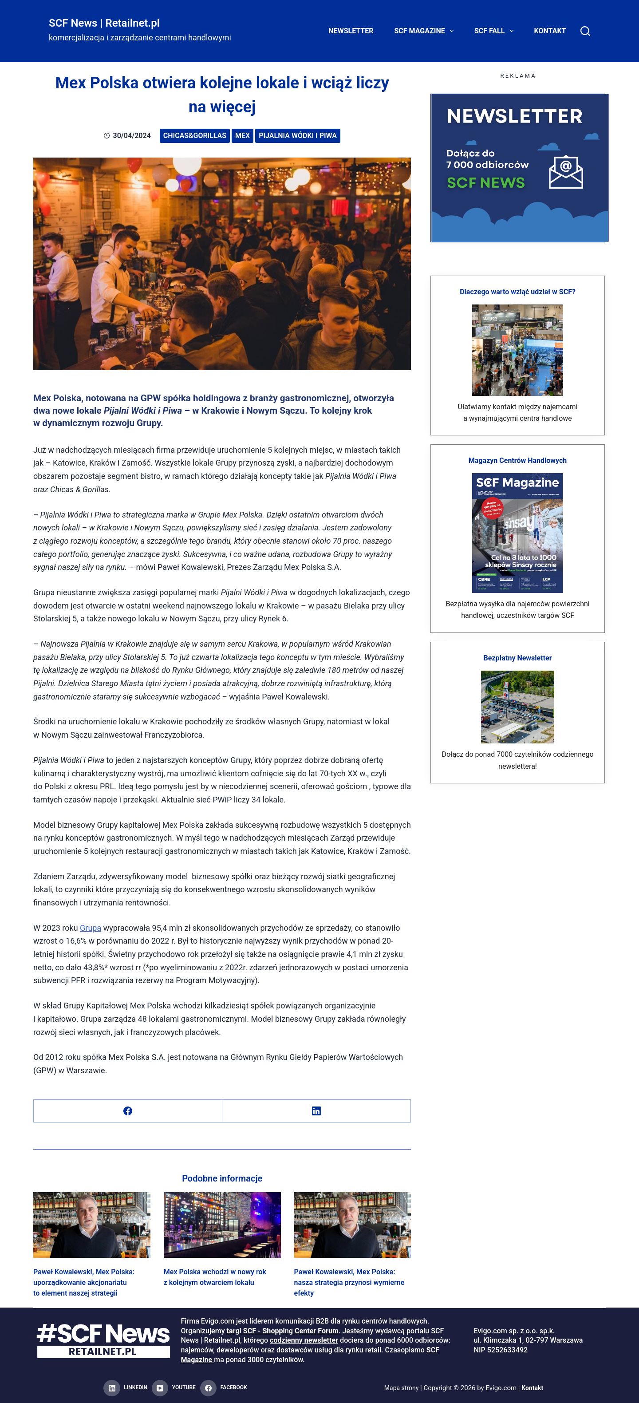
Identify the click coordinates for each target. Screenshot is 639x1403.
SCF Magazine (425, 31)
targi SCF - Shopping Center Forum (283, 1331)
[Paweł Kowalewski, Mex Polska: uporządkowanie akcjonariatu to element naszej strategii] (91, 1225)
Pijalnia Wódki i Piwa (298, 135)
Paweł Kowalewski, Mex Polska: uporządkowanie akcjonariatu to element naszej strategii (83, 1282)
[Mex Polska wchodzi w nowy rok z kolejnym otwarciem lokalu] (222, 1225)
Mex (242, 135)
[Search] (585, 31)
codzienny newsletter (304, 1340)
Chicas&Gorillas (194, 135)
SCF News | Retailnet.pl (104, 23)
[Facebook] (128, 1111)
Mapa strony (400, 1388)
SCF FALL (495, 31)
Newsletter (350, 31)
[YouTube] (174, 1388)
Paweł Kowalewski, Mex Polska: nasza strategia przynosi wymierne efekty (349, 1282)
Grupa (90, 928)
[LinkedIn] (316, 1111)
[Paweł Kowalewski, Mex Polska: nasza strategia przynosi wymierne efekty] (352, 1225)
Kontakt (550, 31)
